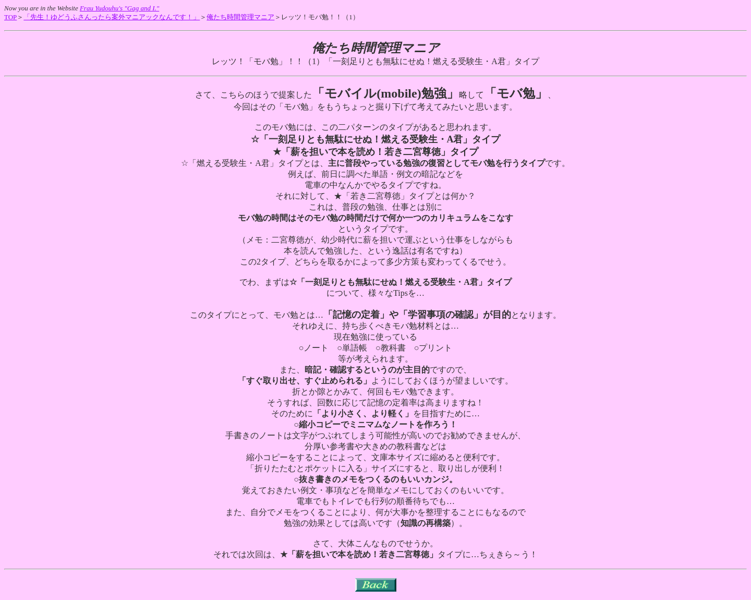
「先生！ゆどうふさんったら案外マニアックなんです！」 (111, 17)
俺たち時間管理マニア (240, 17)
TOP (10, 17)
